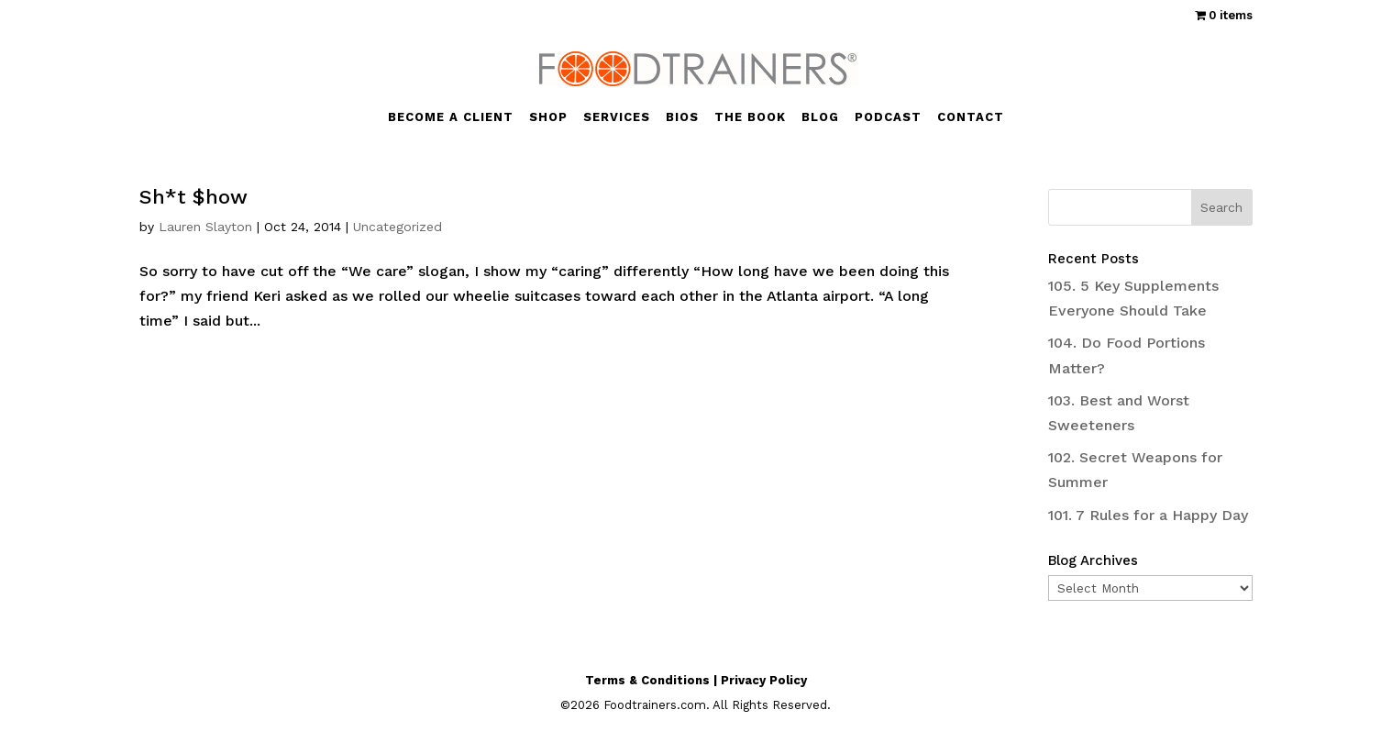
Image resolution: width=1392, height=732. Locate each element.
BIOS (682, 117)
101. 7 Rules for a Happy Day (1148, 515)
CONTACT (970, 117)
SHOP (548, 117)
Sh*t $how (193, 196)
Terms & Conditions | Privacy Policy (696, 680)
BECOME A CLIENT (451, 117)
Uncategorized (397, 226)
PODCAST (888, 117)
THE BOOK (750, 117)
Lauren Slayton (205, 226)
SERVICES (616, 117)
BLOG (820, 117)
